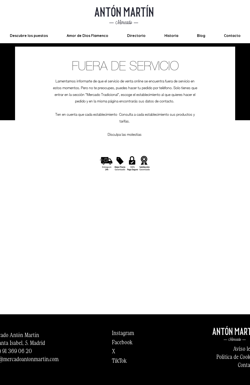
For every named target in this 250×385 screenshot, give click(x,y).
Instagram (123, 333)
